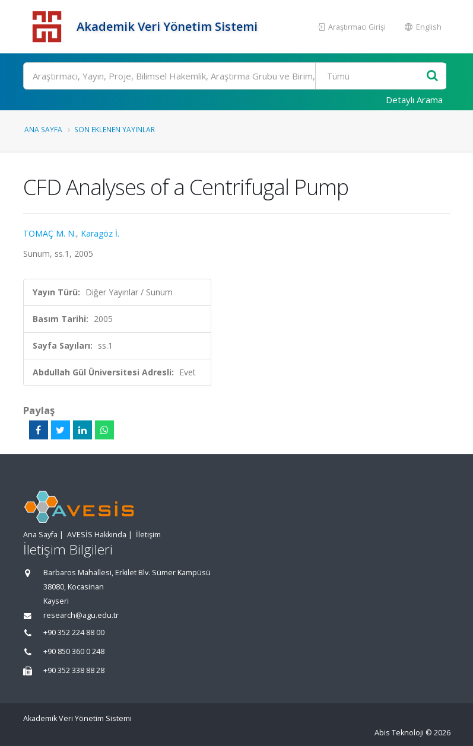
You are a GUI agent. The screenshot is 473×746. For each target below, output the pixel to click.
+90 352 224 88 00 (73, 632)
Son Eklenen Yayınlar (114, 129)
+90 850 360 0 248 (73, 651)
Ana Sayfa (43, 129)
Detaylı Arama (414, 100)
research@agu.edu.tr (81, 615)
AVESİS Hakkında (96, 535)
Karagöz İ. (100, 233)
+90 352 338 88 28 (73, 670)
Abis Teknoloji (399, 733)
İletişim (148, 535)
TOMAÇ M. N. (49, 233)
